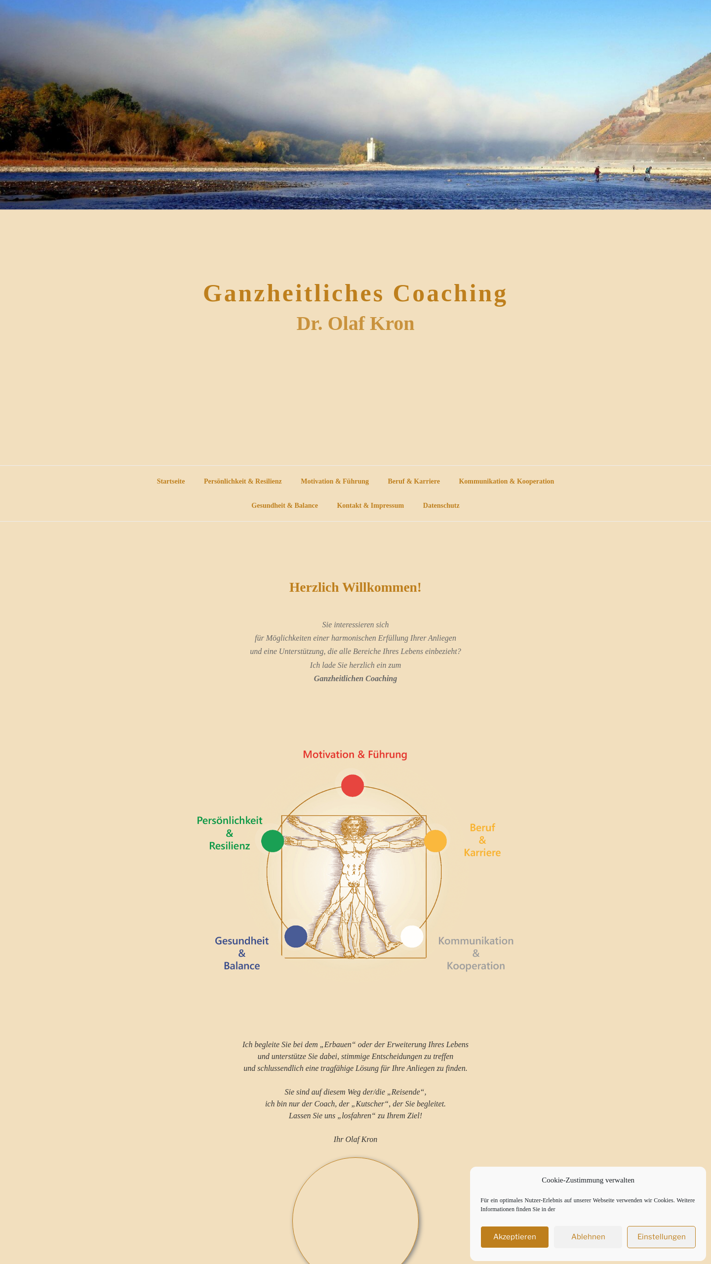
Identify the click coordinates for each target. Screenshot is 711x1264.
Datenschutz (441, 745)
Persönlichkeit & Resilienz (243, 721)
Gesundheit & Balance (284, 745)
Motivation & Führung (335, 721)
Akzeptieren (515, 1235)
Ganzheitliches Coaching (355, 479)
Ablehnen (589, 1235)
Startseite (171, 721)
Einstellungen (661, 1235)
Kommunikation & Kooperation (506, 721)
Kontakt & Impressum (370, 745)
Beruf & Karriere (413, 721)
